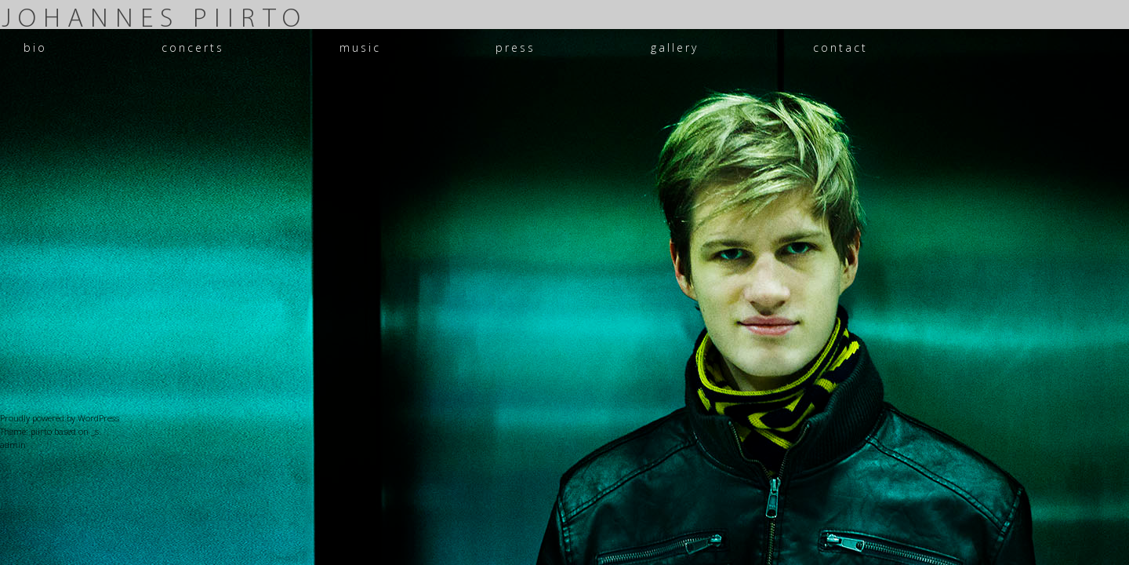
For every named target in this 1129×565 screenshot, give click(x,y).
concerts (193, 47)
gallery (675, 47)
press (515, 47)
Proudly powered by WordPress (59, 418)
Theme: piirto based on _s (49, 431)
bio (35, 47)
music (360, 47)
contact (840, 47)
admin (13, 444)
